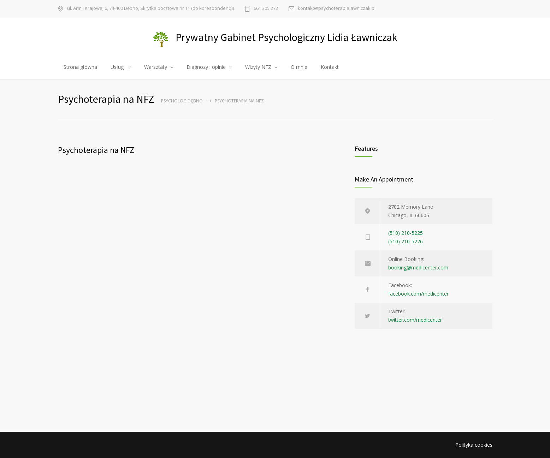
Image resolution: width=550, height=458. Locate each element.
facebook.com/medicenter (418, 293)
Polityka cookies (473, 444)
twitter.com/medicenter (415, 319)
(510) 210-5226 (405, 241)
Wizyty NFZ (258, 67)
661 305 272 (266, 8)
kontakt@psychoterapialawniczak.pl (336, 8)
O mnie (299, 67)
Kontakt (330, 67)
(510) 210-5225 (405, 233)
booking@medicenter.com (418, 267)
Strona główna (80, 67)
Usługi (118, 67)
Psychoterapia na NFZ (96, 149)
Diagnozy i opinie (206, 67)
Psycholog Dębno (182, 101)
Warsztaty (155, 67)
